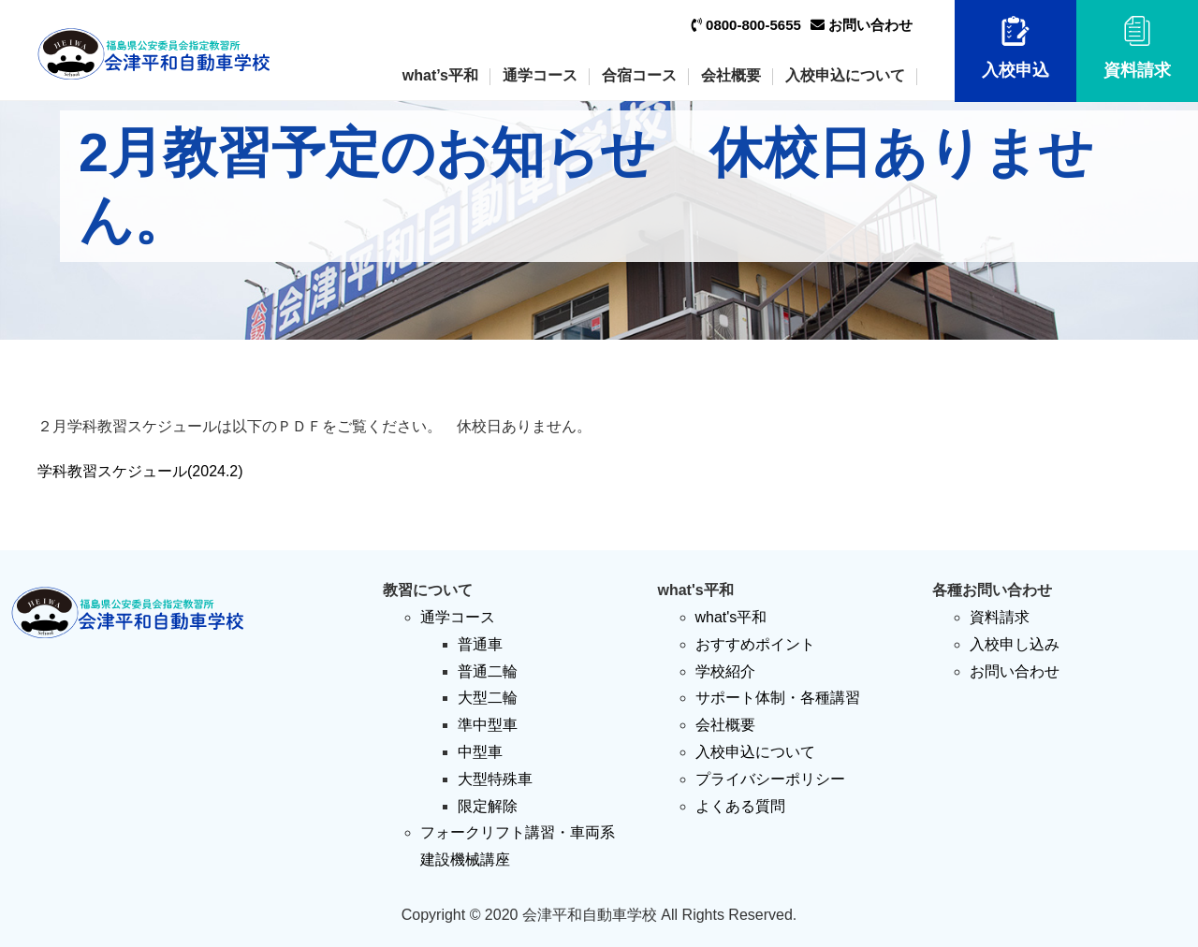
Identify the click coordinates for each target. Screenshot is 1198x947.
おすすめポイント (755, 644)
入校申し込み (1014, 644)
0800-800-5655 (746, 25)
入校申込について (845, 75)
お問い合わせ (862, 25)
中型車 (480, 752)
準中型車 (488, 725)
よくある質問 (740, 806)
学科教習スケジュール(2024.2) (140, 471)
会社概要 (731, 75)
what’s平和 (440, 75)
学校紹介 (725, 671)
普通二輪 (488, 671)
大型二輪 (488, 698)
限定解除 (488, 806)
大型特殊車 (495, 779)
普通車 (480, 644)
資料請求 (1137, 48)
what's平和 (731, 617)
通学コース (540, 75)
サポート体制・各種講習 (777, 698)
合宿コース (639, 75)
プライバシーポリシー (770, 779)
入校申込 (1015, 48)
